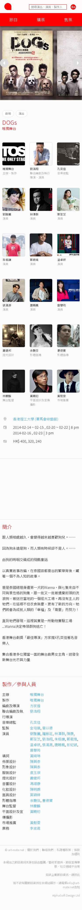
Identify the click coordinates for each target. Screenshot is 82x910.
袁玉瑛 (35, 772)
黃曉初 (34, 396)
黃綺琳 (35, 755)
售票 (68, 19)
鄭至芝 (61, 214)
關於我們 (33, 850)
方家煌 (35, 705)
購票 (41, 19)
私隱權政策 (64, 850)
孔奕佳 (61, 169)
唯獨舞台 (9, 128)
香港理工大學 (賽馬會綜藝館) (35, 418)
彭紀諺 (72, 744)
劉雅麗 (7, 214)
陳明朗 (35, 789)
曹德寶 (61, 350)
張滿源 (7, 305)
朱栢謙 (7, 260)
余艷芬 (34, 350)
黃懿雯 (61, 396)
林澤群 (34, 214)
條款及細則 (75, 852)
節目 (13, 19)
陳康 (70, 733)
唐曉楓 (34, 305)
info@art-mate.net (71, 885)
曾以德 (47, 727)
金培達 (35, 727)
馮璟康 (35, 783)
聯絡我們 (47, 850)
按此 (77, 875)
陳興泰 (35, 761)
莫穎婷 (35, 794)
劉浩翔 (34, 169)
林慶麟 (7, 396)
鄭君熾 (34, 260)
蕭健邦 (7, 350)
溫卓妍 (61, 260)
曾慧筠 (61, 305)
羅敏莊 (47, 733)
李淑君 (35, 828)
